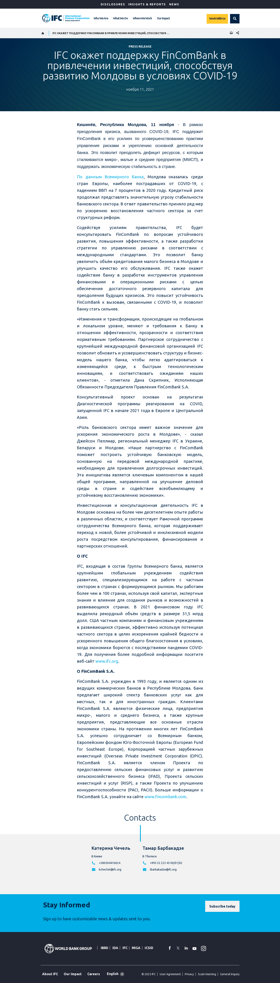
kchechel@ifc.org (110, 869)
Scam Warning (207, 974)
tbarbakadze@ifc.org (163, 869)
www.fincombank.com (165, 796)
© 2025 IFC (149, 974)
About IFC (50, 974)
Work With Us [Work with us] (217, 18)
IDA (115, 948)
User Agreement (170, 974)
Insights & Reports (147, 4)
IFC (125, 948)
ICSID (149, 948)
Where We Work (142, 18)
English (112, 974)
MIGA (136, 948)
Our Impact (163, 18)
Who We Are (101, 18)
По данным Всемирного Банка (110, 176)
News (174, 4)
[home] (42, 33)
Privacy (189, 974)
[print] (230, 33)
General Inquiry (230, 974)
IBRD (104, 948)
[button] (235, 18)
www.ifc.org (106, 661)
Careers (93, 974)
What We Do (120, 18)
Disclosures (113, 4)
